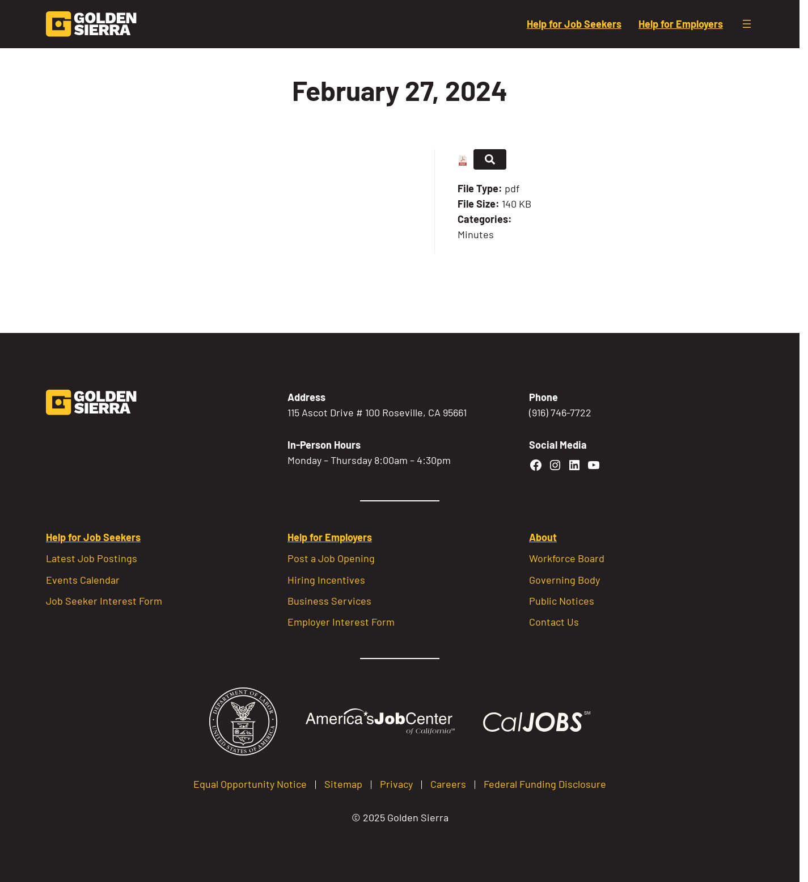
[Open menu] (747, 24)
